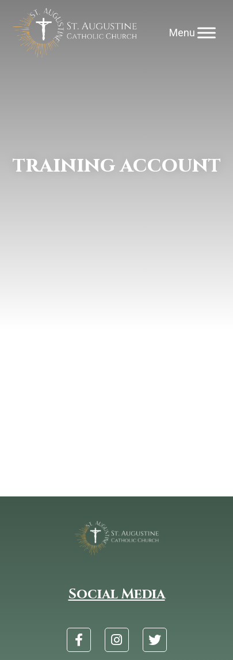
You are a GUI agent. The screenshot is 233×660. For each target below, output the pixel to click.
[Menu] (206, 33)
